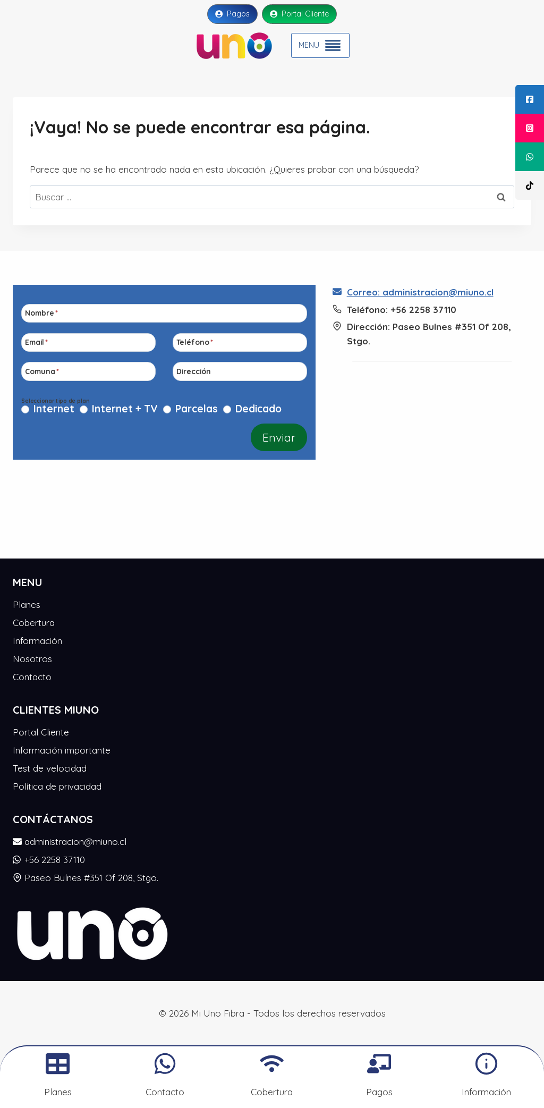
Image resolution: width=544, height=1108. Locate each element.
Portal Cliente (41, 732)
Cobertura (34, 622)
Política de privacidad (57, 786)
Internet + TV (125, 409)
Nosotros (32, 658)
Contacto (32, 676)
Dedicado (258, 409)
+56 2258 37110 (49, 859)
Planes (26, 604)
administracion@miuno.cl (69, 841)
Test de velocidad (50, 768)
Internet (53, 409)
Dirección (193, 371)
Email (36, 341)
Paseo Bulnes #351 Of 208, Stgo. (85, 877)
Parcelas (196, 409)
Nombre (41, 312)
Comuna (42, 371)
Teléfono (194, 341)
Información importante (61, 750)
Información (37, 640)
